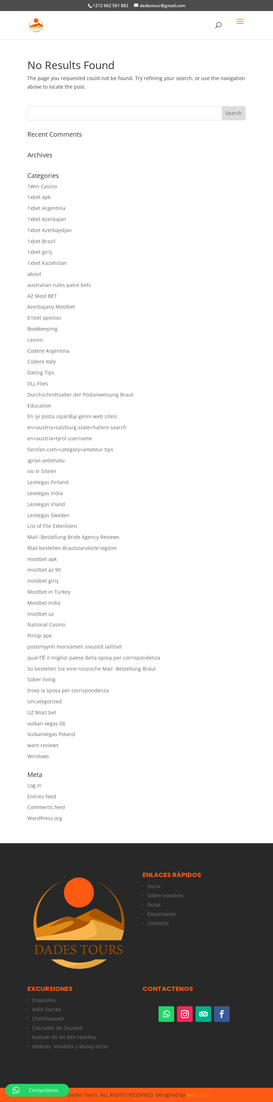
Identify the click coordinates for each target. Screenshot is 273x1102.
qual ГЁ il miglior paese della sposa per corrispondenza (93, 657)
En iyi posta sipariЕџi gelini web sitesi (72, 416)
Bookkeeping (42, 328)
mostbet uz (40, 613)
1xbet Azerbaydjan (49, 230)
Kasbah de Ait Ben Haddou (64, 1037)
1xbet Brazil (41, 241)
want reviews (43, 745)
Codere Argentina (48, 350)
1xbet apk (38, 197)
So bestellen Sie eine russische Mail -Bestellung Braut (91, 668)
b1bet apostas (44, 317)
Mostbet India (43, 602)
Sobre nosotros (165, 895)
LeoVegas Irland (46, 504)
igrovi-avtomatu (46, 460)
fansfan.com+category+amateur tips (70, 449)
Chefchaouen (48, 1018)
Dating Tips (40, 372)
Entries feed (41, 796)
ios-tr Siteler (42, 471)
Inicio (154, 886)
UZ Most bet (41, 712)
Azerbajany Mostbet (51, 306)
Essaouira (43, 1000)
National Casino (46, 624)
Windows (38, 756)
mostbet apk (42, 559)
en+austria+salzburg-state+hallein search (77, 427)
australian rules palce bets (59, 285)
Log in (34, 785)
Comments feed (46, 807)
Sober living (41, 679)
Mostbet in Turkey (48, 591)
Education (39, 405)
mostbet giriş (43, 580)
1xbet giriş (39, 251)
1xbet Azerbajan (46, 219)
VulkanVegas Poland (51, 734)
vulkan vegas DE (46, 723)
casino (35, 339)
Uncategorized (44, 701)
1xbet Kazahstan (47, 262)
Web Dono (199, 1094)
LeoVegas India (45, 493)
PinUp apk (39, 635)
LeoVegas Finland (48, 482)
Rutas (154, 904)
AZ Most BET (42, 296)
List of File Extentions (52, 526)
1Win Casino (42, 186)
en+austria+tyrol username (59, 438)
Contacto (158, 923)
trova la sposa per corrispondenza (68, 690)
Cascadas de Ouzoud (57, 1027)
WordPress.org (44, 818)
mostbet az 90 (44, 569)
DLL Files (37, 383)
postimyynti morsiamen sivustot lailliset (74, 646)
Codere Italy (41, 361)
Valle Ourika (46, 1009)
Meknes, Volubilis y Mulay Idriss (70, 1046)
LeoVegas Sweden (48, 515)
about (34, 274)
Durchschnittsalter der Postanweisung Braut (80, 394)
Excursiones (162, 914)
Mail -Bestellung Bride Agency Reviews (73, 537)
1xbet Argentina (46, 208)
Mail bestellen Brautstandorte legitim (72, 548)
